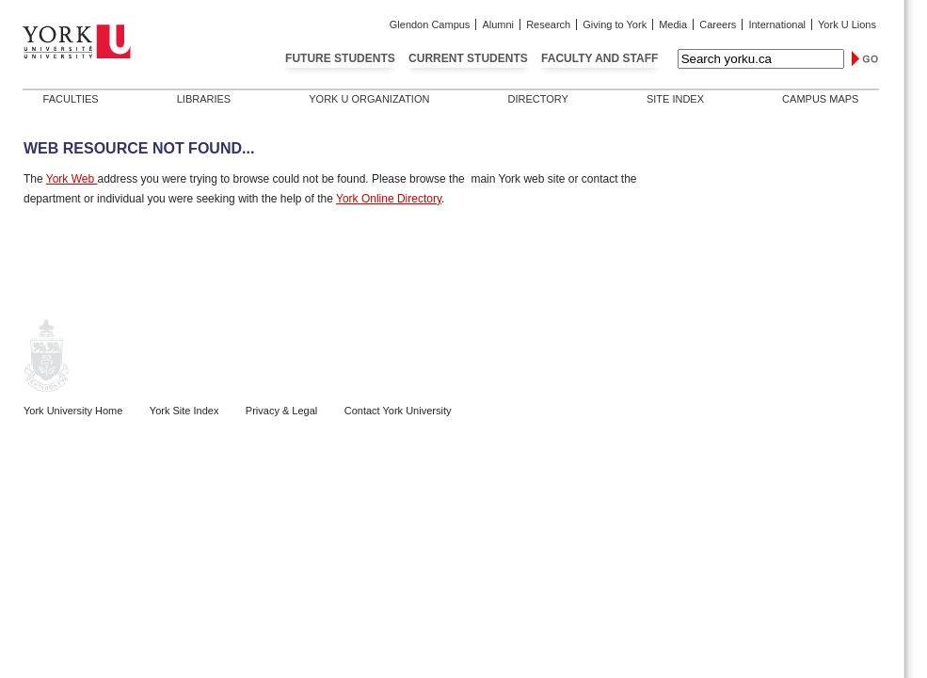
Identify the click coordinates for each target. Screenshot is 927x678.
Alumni (498, 24)
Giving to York (615, 24)
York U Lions (847, 24)
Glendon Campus (430, 24)
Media (673, 24)
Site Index (675, 99)
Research (548, 24)
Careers (717, 24)
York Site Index (184, 410)
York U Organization (369, 99)
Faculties (71, 99)
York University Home (73, 410)
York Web (72, 179)
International (777, 24)
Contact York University (398, 410)
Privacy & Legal (281, 410)
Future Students (340, 58)
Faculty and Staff (599, 58)
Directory (537, 99)
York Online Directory (388, 198)
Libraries (204, 99)
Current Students (468, 58)
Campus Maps (820, 99)
